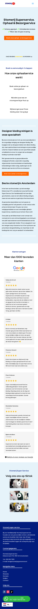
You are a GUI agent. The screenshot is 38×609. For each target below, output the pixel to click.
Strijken (5, 578)
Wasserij (5, 574)
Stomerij (5, 576)
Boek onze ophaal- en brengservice (19, 38)
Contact (5, 580)
